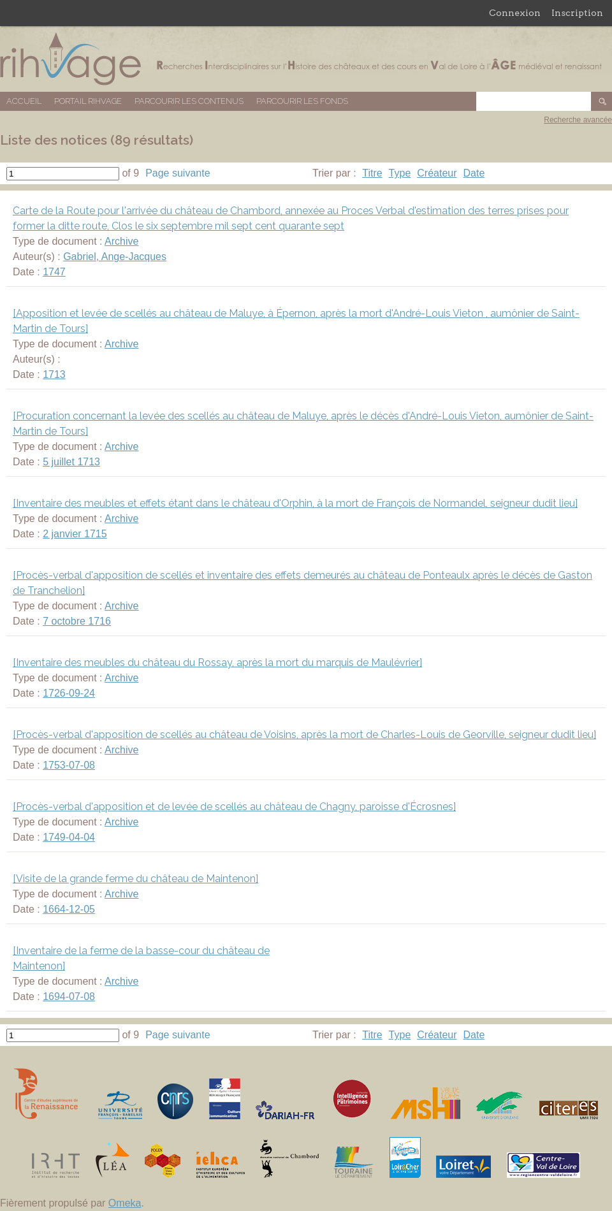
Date (474, 173)
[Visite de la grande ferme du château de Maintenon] (135, 879)
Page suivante (177, 173)
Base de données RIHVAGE (306, 59)
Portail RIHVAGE (88, 101)
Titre (372, 173)
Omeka (125, 1203)
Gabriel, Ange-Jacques (114, 256)
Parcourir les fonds (302, 101)
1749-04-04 (69, 837)
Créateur (436, 173)
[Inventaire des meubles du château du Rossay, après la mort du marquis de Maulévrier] (217, 662)
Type (400, 173)
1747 (54, 271)
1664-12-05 (69, 909)
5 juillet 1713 (71, 461)
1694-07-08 (69, 996)
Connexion (515, 13)
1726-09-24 (69, 693)
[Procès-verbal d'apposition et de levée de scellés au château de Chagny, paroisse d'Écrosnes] (234, 807)
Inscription (577, 13)
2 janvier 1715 (75, 533)
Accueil (23, 101)
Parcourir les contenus (189, 101)
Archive (121, 241)
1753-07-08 (69, 765)
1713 (54, 374)
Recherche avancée (578, 119)
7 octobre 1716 (77, 621)
